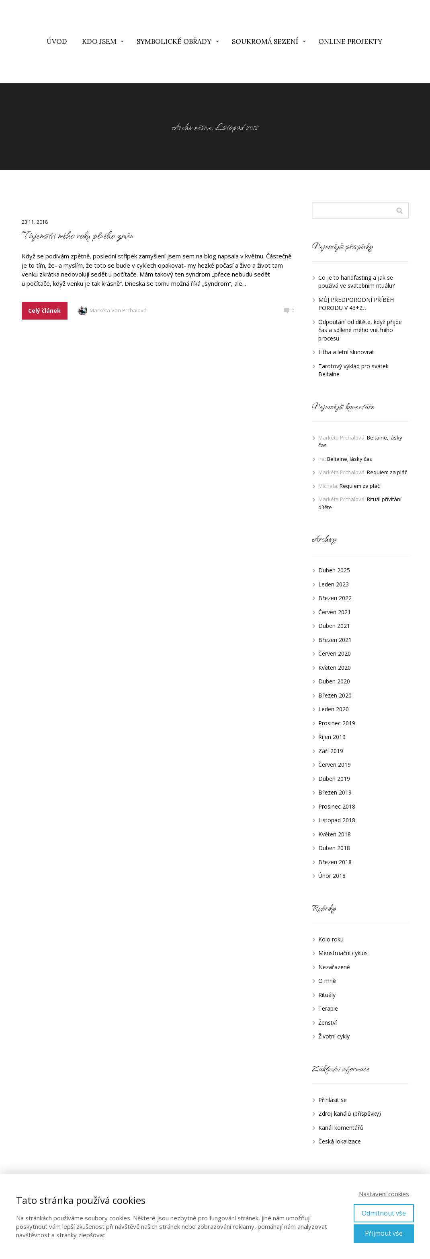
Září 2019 (330, 751)
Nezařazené (334, 967)
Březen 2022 (335, 598)
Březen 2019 (335, 792)
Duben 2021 (334, 626)
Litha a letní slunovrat (346, 352)
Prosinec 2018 (336, 806)
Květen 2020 (334, 667)
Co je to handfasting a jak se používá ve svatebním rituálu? (356, 282)
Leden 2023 (333, 584)
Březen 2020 (335, 695)
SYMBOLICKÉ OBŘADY (174, 41)
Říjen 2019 (332, 737)
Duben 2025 (334, 570)
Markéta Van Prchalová (112, 311)
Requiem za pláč (387, 472)
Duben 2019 (334, 778)
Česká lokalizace (339, 1141)
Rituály (327, 995)
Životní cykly (334, 1036)
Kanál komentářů (341, 1127)
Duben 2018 (334, 848)
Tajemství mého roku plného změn (77, 235)
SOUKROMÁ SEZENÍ (265, 41)
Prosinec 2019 (336, 723)
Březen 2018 (335, 862)
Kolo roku (331, 939)
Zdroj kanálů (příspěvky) (349, 1113)
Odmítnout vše (384, 1213)
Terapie (328, 1008)
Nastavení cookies (384, 1194)
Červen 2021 (334, 612)
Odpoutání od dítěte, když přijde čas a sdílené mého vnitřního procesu (360, 330)
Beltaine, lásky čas (349, 458)
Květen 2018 (334, 834)
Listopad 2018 (336, 820)
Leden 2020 (333, 709)
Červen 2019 (334, 764)
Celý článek (44, 310)
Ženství (327, 1022)
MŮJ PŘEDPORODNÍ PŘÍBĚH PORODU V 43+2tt (356, 304)
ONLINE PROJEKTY (350, 41)
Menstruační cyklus (343, 953)
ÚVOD (57, 41)
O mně (327, 980)
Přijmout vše (384, 1233)
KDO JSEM (99, 41)
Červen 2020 (334, 653)
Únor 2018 (332, 875)
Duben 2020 (334, 681)
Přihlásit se (332, 1100)
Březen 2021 (335, 640)
